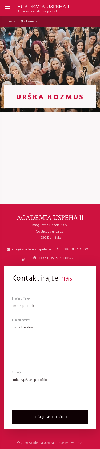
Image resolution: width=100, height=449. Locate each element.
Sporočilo (17, 372)
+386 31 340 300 (75, 249)
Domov (8, 21)
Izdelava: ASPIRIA (70, 443)
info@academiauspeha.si (31, 249)
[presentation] (52, 348)
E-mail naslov (21, 320)
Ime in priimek (21, 298)
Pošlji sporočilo (50, 417)
